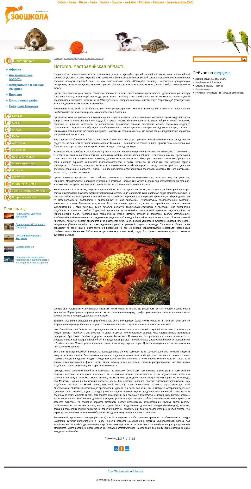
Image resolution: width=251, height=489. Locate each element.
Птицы (83, 2)
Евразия (15, 94)
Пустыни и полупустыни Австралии (22, 238)
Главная (58, 58)
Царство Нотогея (19, 249)
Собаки (62, 2)
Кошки (72, 2)
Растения (158, 2)
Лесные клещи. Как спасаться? (211, 79)
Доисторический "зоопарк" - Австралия (24, 226)
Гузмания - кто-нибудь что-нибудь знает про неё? (220, 93)
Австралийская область (91, 58)
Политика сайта (123, 471)
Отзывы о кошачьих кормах (209, 86)
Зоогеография (71, 58)
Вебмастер (138, 471)
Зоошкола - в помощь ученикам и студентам (133, 480)
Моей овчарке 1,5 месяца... (209, 82)
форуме (222, 72)
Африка (15, 69)
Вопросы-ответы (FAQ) (180, 2)
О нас (110, 471)
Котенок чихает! (203, 89)
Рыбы (93, 2)
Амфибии (130, 2)
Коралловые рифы (23, 100)
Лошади (104, 2)
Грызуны (117, 2)
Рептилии (144, 2)
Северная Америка (23, 106)
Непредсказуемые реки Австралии (22, 216)
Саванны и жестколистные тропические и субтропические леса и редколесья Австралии (26, 260)
